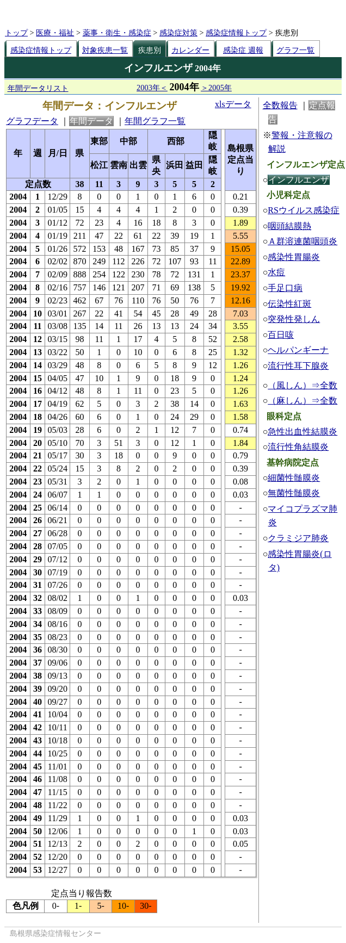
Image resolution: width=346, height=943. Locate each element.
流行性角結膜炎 (298, 446)
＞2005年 (216, 87)
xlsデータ (233, 104)
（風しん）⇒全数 (302, 385)
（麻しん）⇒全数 (302, 400)
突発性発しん (294, 319)
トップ (16, 32)
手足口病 (285, 288)
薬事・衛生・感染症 (117, 32)
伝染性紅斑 (289, 303)
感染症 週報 (243, 50)
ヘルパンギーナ (298, 350)
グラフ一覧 (295, 50)
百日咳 (281, 334)
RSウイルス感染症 (303, 210)
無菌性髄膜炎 (294, 493)
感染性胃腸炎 (294, 257)
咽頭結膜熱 (289, 226)
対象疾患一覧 (105, 50)
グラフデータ (32, 121)
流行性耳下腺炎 (298, 365)
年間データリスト (38, 88)
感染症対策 (178, 32)
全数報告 (280, 105)
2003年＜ (152, 87)
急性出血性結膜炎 (302, 431)
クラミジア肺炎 (298, 538)
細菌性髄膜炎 (294, 477)
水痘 (276, 272)
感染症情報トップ (236, 32)
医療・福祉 (55, 32)
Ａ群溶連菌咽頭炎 (302, 241)
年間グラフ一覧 (155, 121)
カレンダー (190, 50)
